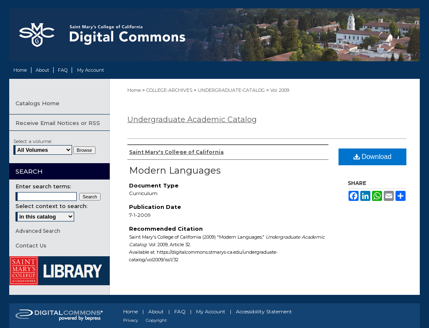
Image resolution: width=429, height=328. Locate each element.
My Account (210, 311)
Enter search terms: (43, 186)
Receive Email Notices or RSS (58, 123)
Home (134, 90)
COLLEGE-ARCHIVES (170, 90)
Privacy (130, 320)
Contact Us (31, 245)
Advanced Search (38, 231)
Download (373, 156)
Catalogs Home (37, 103)
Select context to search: (52, 206)
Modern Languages (175, 170)
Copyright (156, 320)
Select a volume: (32, 141)
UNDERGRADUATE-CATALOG (232, 90)
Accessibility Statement (264, 311)
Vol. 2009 (279, 90)
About (156, 311)
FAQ (180, 311)
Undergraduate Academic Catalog (192, 119)
